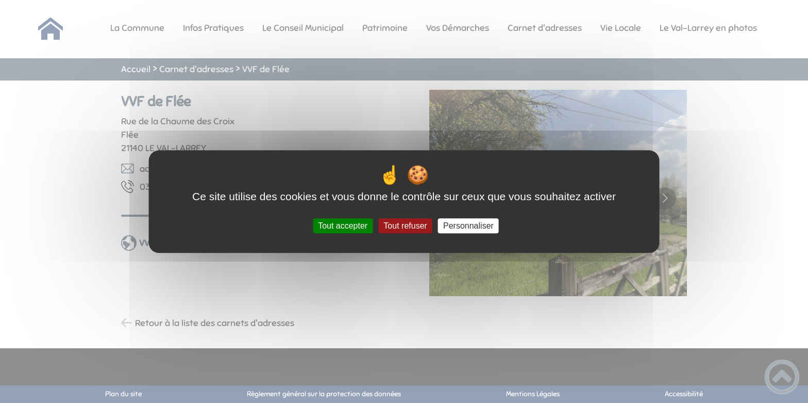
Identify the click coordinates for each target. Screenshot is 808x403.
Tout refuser (405, 225)
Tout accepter (342, 225)
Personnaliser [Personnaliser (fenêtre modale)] (468, 225)
